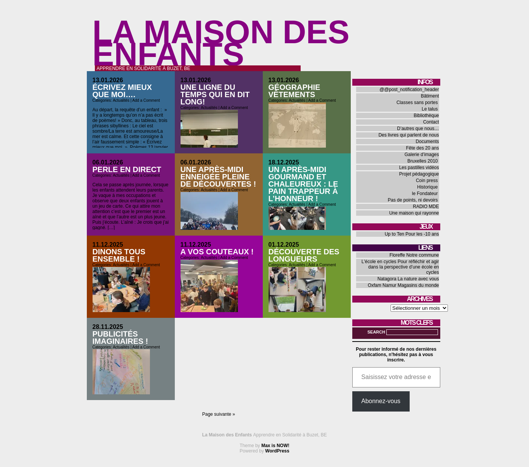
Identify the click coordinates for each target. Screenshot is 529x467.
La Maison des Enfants (221, 43)
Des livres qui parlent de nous (408, 135)
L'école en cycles (378, 261)
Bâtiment (430, 96)
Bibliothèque (426, 115)
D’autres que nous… (418, 128)
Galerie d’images (421, 154)
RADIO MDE (426, 206)
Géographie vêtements (295, 91)
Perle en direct (127, 169)
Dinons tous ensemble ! (119, 255)
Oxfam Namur (382, 285)
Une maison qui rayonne (414, 213)
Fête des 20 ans (422, 148)
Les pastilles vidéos (419, 167)
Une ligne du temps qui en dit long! (215, 94)
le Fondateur (425, 193)
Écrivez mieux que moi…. (122, 91)
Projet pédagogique (419, 174)
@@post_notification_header (409, 89)
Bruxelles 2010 (422, 161)
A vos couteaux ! (217, 251)
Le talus (430, 109)
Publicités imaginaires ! (120, 337)
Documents (427, 141)
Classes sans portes (417, 102)
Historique (427, 187)
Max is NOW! (275, 445)
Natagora (387, 279)
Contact (431, 122)
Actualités (121, 100)
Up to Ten (394, 234)
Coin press (427, 180)
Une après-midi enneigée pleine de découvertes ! (218, 176)
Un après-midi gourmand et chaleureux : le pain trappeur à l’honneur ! (303, 184)
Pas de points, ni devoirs (413, 200)
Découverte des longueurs (304, 255)
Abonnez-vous (380, 401)
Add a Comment (146, 100)
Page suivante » (218, 414)
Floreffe (397, 255)
